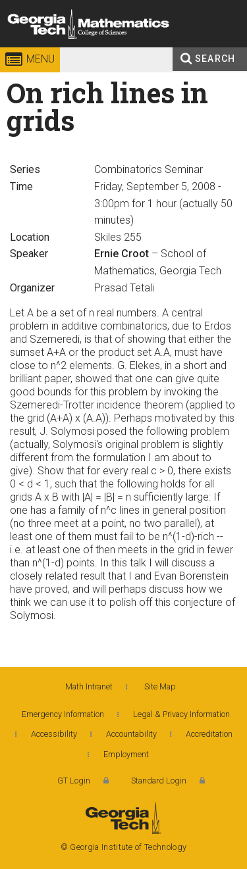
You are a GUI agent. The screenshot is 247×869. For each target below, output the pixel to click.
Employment (126, 754)
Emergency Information (63, 714)
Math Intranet (89, 686)
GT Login (73, 780)
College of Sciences (138, 49)
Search (215, 58)
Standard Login (158, 780)
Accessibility (54, 734)
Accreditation (209, 734)
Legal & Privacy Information (181, 714)
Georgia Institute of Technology (37, 49)
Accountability (131, 734)
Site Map (160, 686)
